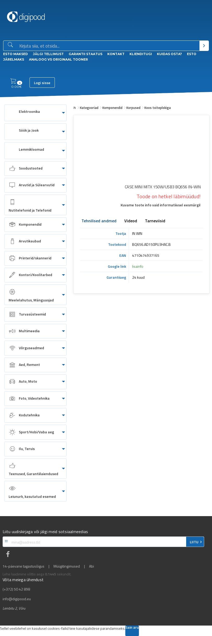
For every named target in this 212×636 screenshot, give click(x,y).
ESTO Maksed (15, 54)
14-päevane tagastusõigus (23, 566)
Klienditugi (140, 54)
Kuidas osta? (169, 54)
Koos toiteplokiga (157, 107)
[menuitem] (35, 112)
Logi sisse (42, 83)
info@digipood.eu (17, 599)
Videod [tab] (130, 221)
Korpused (133, 107)
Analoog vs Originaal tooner (58, 59)
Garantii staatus (85, 54)
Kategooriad (89, 107)
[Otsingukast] (108, 46)
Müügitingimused (67, 566)
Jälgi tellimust (48, 54)
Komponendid (112, 107)
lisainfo (137, 266)
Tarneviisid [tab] (155, 221)
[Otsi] (204, 46)
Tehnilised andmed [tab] (98, 221)
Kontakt (116, 54)
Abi (91, 566)
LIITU (194, 542)
